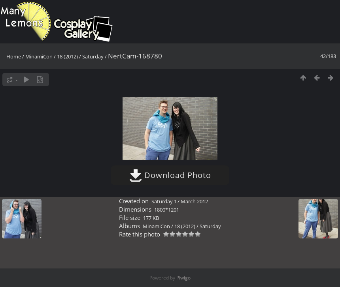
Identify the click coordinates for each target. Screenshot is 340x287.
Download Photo (170, 175)
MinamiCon (39, 56)
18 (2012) (67, 56)
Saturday (93, 56)
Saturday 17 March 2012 (179, 201)
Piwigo (183, 277)
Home (13, 56)
